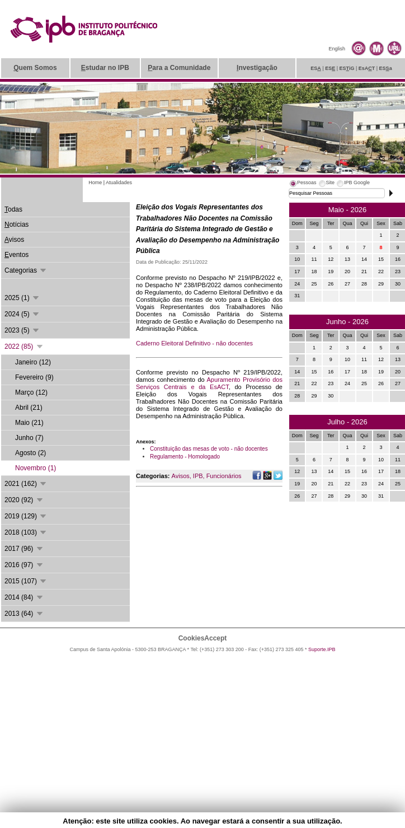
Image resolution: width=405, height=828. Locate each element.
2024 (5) (22, 314)
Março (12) (31, 392)
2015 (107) (26, 581)
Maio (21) (29, 423)
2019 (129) (26, 516)
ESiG (347, 68)
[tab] (303, 184)
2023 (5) (22, 330)
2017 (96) (24, 548)
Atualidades (119, 182)
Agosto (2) (30, 453)
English (336, 49)
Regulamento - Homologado (185, 456)
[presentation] (303, 184)
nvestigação (257, 68)
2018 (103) (26, 532)
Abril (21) (29, 407)
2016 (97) (24, 564)
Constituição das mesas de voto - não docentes (209, 449)
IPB (198, 476)
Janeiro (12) (33, 362)
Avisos (181, 476)
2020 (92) (24, 499)
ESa (385, 68)
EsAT (367, 68)
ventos (16, 255)
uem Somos (34, 68)
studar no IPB (105, 68)
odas (13, 209)
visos (14, 240)
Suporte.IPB (322, 649)
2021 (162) (26, 483)
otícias (16, 224)
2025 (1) (22, 297)
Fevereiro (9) (34, 377)
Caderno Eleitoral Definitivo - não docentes (194, 343)
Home (95, 182)
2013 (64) (24, 613)
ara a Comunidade (179, 68)
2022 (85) (24, 346)
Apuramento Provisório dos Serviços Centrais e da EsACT (209, 383)
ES (315, 68)
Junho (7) (29, 438)
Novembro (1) (35, 468)
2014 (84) (24, 597)
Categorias (26, 270)
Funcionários (224, 476)
